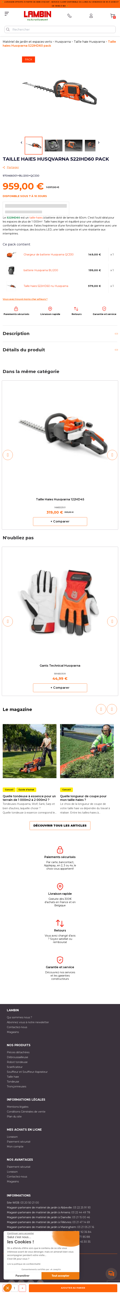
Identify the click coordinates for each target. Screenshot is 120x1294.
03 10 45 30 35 (81, 1241)
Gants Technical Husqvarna (60, 665)
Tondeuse (13, 1081)
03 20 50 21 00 (29, 1202)
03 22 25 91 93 (82, 1207)
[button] (7, 1288)
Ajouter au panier (73, 1288)
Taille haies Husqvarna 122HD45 (60, 499)
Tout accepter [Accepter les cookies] (60, 1275)
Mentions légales (17, 1106)
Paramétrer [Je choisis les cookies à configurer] (22, 1275)
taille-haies (36, 217)
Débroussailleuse (17, 1057)
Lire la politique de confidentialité (23, 1264)
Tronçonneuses (16, 1086)
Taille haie (13, 1076)
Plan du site (14, 1116)
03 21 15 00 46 (81, 1217)
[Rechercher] (60, 29)
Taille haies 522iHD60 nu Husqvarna (46, 286)
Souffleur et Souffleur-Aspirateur (27, 1071)
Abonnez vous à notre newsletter (28, 1022)
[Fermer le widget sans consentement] (20, 1233)
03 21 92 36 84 (82, 1232)
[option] (60, 455)
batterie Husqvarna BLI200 (41, 270)
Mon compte (15, 1146)
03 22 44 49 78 (80, 1212)
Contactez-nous (17, 1027)
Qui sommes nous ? (19, 1017)
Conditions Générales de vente (26, 1111)
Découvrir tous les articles (60, 825)
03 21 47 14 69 (81, 1222)
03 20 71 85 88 (80, 1236)
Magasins (13, 1032)
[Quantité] (14, 1288)
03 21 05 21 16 (85, 1227)
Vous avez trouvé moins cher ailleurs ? (25, 299)
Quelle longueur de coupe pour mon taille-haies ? (83, 798)
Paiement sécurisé (18, 1141)
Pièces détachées (18, 1052)
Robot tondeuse (17, 1062)
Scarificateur (15, 1067)
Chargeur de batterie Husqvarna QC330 (49, 254)
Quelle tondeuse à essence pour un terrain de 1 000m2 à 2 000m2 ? (29, 798)
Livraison (12, 1136)
